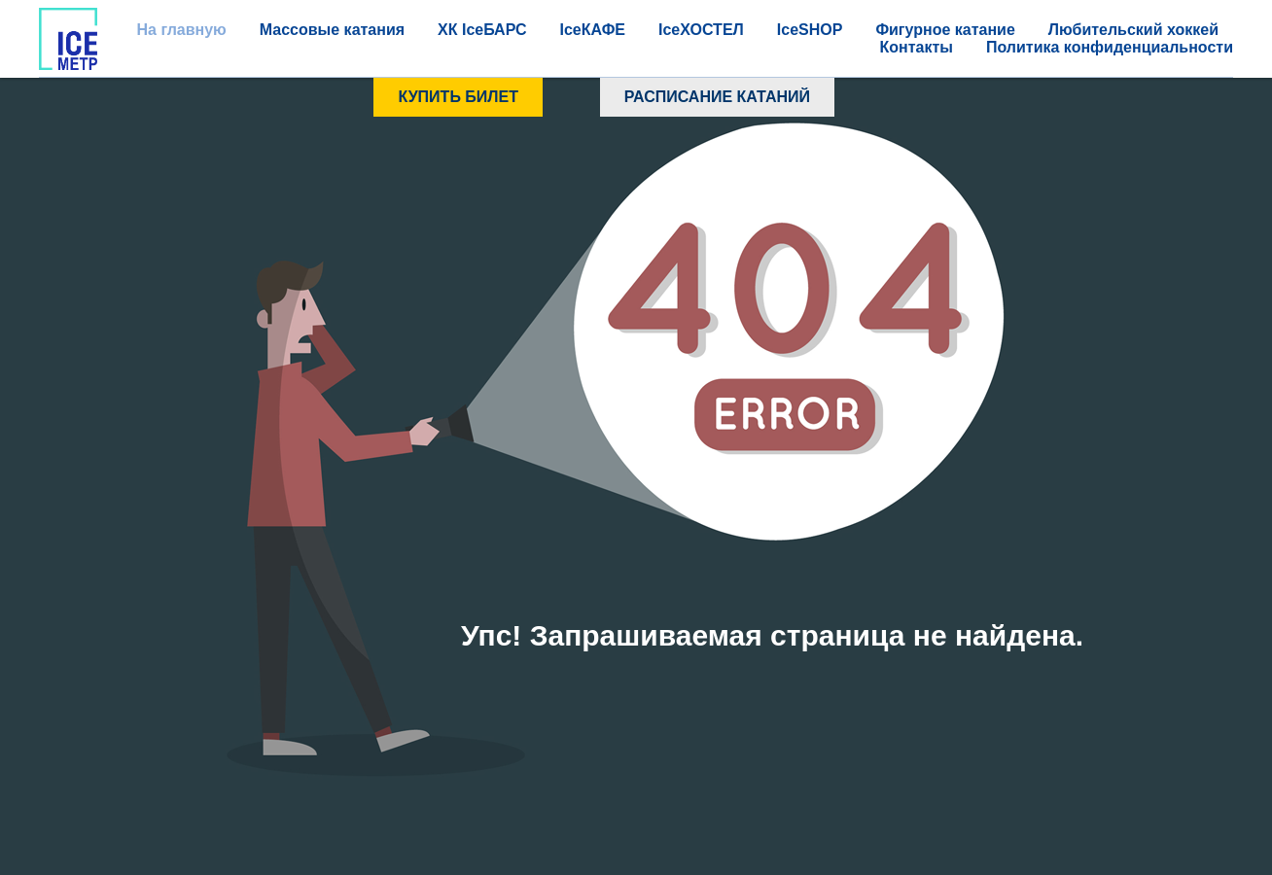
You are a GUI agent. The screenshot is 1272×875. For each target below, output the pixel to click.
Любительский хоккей (1133, 29)
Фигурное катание (944, 29)
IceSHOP (810, 29)
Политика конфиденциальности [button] (1109, 47)
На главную (181, 29)
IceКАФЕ (593, 29)
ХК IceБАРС (482, 29)
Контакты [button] (915, 47)
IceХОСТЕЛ (701, 29)
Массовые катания (332, 29)
